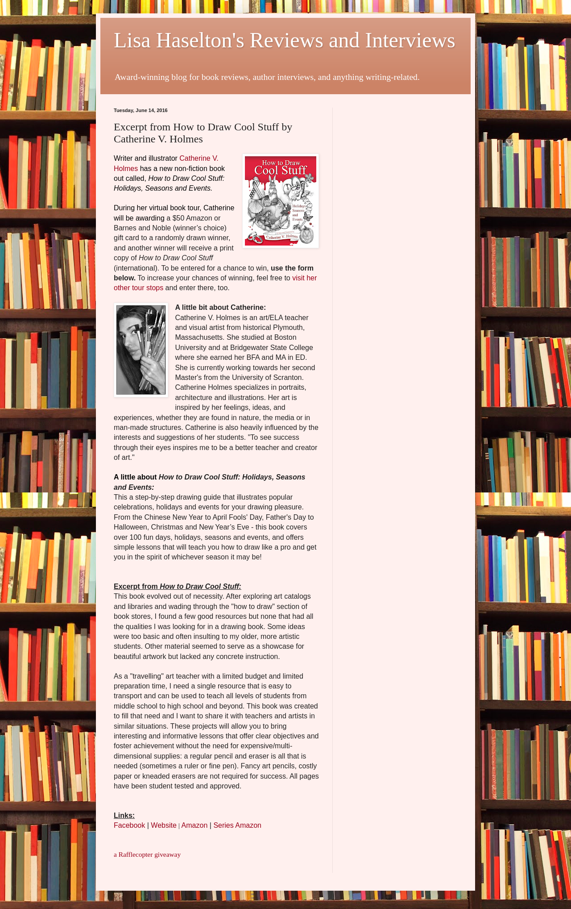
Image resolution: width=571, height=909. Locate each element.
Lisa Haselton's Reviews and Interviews (284, 40)
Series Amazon (237, 825)
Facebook (129, 825)
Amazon (195, 825)
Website (164, 825)
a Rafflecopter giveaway (147, 854)
